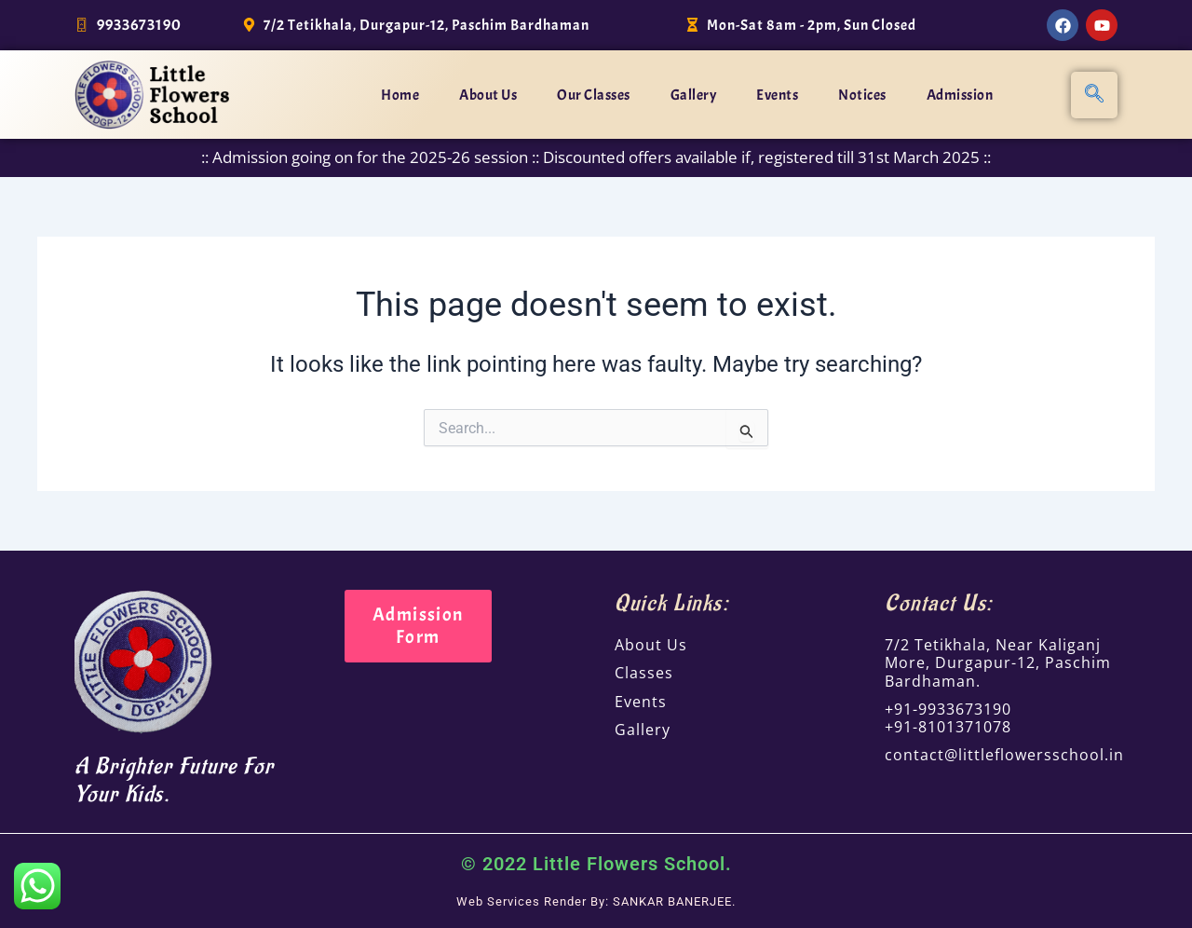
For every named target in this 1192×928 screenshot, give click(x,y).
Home (400, 95)
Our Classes (593, 95)
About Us (488, 95)
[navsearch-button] (1094, 95)
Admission (960, 95)
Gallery (693, 95)
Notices (862, 95)
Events (777, 95)
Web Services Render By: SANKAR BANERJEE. (596, 901)
